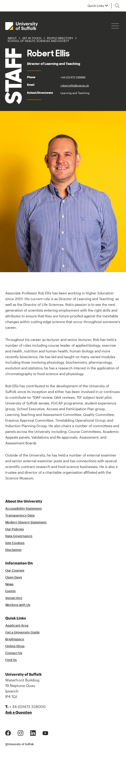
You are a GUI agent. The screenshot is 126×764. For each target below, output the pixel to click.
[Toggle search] (117, 5)
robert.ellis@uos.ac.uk (74, 85)
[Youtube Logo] (45, 733)
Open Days (13, 577)
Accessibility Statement (23, 508)
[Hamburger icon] (115, 26)
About (12, 38)
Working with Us (17, 605)
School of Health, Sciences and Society (38, 40)
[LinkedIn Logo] (33, 733)
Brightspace (14, 639)
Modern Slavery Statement (26, 522)
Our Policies (14, 529)
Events (10, 591)
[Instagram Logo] (20, 733)
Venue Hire (13, 598)
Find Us (11, 660)
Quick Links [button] (96, 6)
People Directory (60, 38)
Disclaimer (13, 550)
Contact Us (13, 653)
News (9, 584)
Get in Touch (31, 38)
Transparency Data (20, 515)
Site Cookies (15, 543)
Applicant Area (16, 625)
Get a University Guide (22, 632)
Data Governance (18, 536)
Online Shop (15, 646)
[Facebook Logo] (8, 733)
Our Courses (14, 570)
